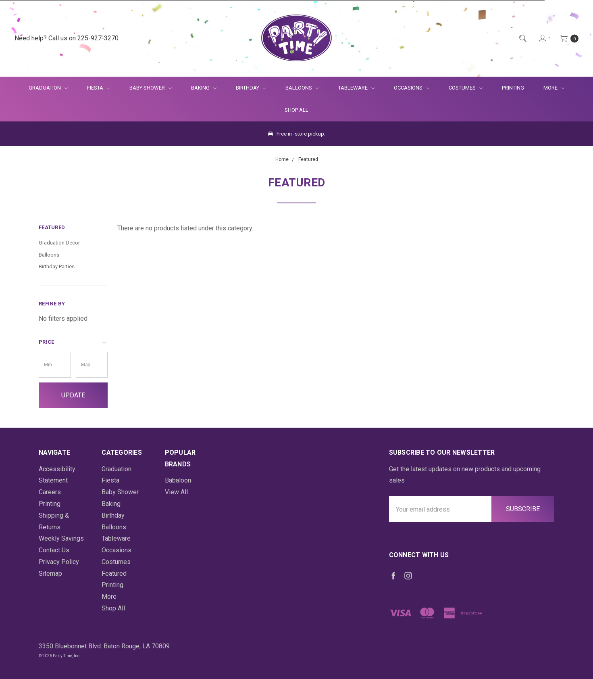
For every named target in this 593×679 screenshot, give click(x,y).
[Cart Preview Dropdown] (568, 38)
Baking (203, 88)
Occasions (411, 88)
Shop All (296, 110)
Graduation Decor (59, 243)
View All (176, 492)
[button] (73, 342)
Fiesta (98, 88)
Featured (114, 573)
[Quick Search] (522, 38)
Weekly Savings (61, 538)
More (549, 87)
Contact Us (54, 550)
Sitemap (50, 573)
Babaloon (178, 480)
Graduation (48, 88)
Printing (513, 88)
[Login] (542, 38)
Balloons (302, 88)
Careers (50, 492)
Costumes (466, 88)
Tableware (356, 88)
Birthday (251, 88)
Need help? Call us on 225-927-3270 (67, 38)
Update (73, 395)
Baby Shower (150, 88)
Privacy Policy (59, 562)
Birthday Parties (57, 266)
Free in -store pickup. (296, 134)
